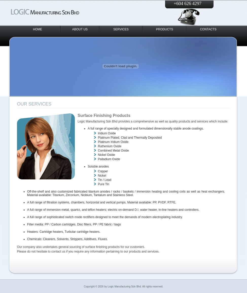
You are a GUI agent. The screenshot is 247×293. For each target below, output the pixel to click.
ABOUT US (79, 29)
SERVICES (121, 29)
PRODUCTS (164, 29)
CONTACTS (208, 29)
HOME (37, 29)
